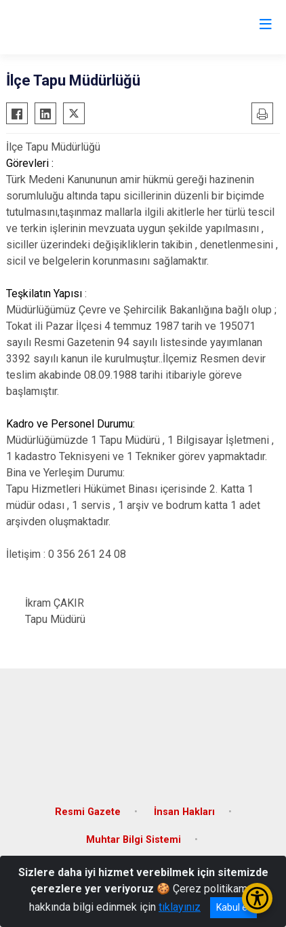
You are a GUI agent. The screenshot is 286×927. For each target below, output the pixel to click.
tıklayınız (180, 907)
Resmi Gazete (88, 812)
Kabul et (233, 907)
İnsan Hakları (184, 812)
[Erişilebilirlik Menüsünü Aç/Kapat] (257, 898)
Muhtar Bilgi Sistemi (133, 840)
